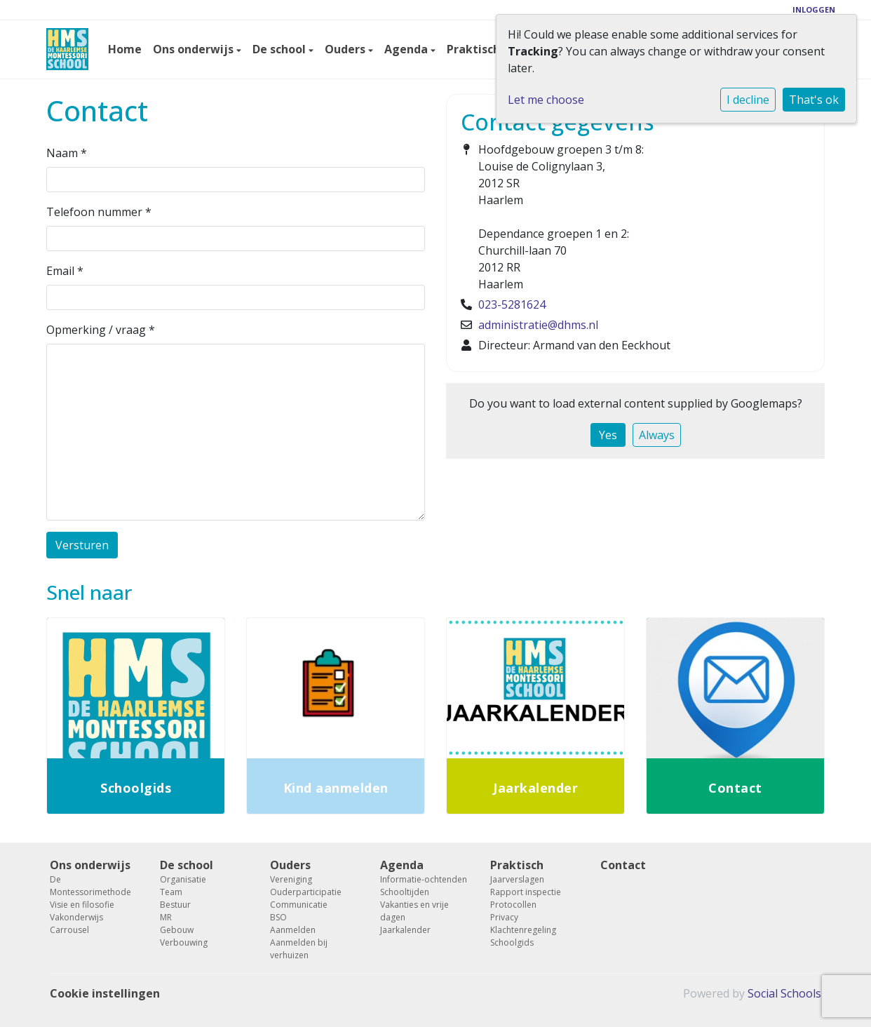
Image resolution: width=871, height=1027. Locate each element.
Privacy (504, 917)
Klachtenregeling (523, 930)
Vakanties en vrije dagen (414, 911)
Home (125, 49)
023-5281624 (512, 304)
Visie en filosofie (82, 905)
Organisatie (183, 879)
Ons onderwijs (194, 49)
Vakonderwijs (76, 917)
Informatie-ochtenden (423, 879)
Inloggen (813, 9)
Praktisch (475, 49)
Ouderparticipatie (306, 892)
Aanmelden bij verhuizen (299, 949)
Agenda (407, 49)
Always (657, 435)
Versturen (82, 545)
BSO (278, 917)
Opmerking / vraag (100, 329)
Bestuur (175, 905)
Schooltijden (404, 892)
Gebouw (177, 930)
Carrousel (69, 930)
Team (171, 892)
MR (166, 917)
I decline (748, 99)
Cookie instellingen (105, 993)
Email (64, 270)
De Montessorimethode (90, 885)
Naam (66, 153)
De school (280, 49)
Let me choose (546, 99)
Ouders (346, 49)
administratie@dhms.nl (538, 325)
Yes (608, 435)
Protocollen (513, 905)
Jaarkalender (405, 930)
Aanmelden (293, 930)
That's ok (814, 99)
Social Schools (784, 993)
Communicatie (299, 905)
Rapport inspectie (525, 892)
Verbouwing (184, 942)
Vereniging (291, 879)
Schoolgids (512, 942)
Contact (623, 865)
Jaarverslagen (517, 879)
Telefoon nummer (98, 212)
